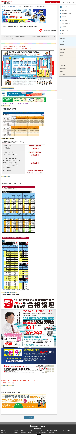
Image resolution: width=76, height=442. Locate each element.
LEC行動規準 (23, 430)
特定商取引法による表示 (33, 432)
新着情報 (62, 44)
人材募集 (64, 26)
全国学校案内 (38, 428)
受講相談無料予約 (52, 2)
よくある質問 (51, 432)
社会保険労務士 (11, 6)
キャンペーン (63, 62)
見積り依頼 (64, 20)
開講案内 (62, 55)
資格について (63, 49)
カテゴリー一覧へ (28, 417)
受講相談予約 (65, 10)
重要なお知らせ (63, 38)
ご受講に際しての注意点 (13, 432)
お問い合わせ (43, 432)
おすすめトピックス (64, 41)
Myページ (64, 33)
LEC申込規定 (23, 432)
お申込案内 (3, 432)
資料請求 (64, 16)
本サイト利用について (66, 430)
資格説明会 (67, 13)
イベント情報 (63, 65)
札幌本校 (3, 6)
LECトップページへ (66, 6)
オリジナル (66, 23)
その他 (61, 71)
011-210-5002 (68, 2)
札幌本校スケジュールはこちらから (9, 292)
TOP (38, 423)
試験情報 (62, 52)
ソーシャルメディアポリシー (53, 430)
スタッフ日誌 (63, 68)
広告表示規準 (31, 430)
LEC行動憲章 (15, 430)
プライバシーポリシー (40, 430)
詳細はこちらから (5, 105)
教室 (66, 30)
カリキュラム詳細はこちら (7, 88)
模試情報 (62, 59)
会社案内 (3, 430)
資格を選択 (62, 74)
